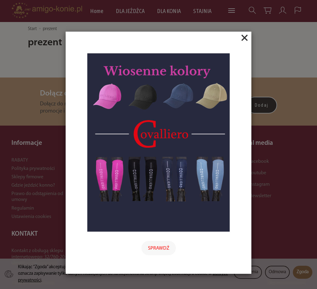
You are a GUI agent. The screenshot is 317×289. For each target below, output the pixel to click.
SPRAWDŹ (158, 248)
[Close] (244, 38)
